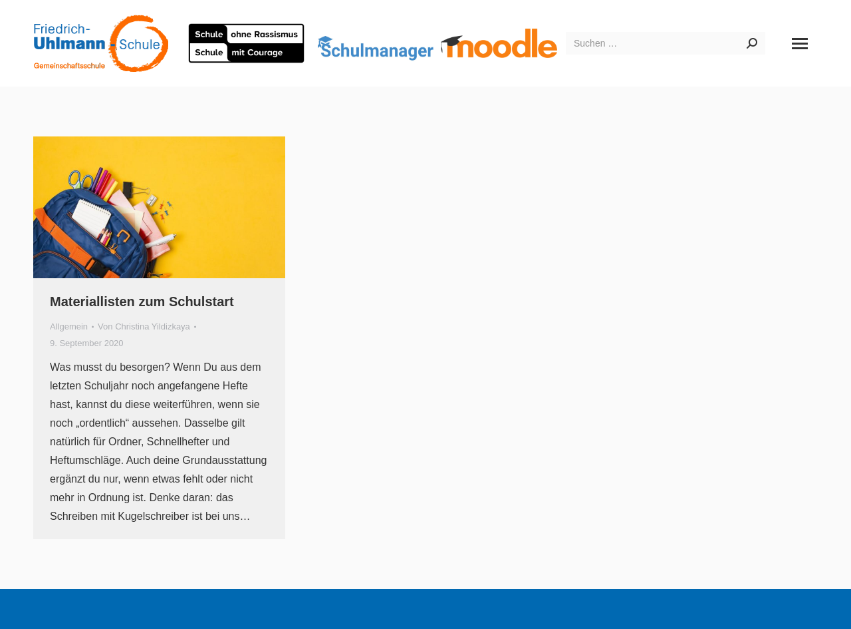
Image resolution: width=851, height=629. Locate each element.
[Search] (665, 43)
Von (144, 326)
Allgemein (69, 326)
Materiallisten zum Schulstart (142, 301)
